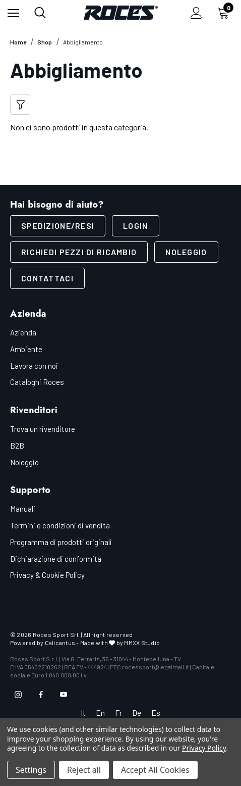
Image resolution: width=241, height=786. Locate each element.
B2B (17, 445)
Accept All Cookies (155, 769)
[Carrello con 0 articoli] (225, 13)
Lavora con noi (34, 365)
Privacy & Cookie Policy (47, 574)
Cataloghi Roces (37, 381)
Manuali (22, 508)
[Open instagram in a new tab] (18, 694)
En (100, 712)
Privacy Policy (204, 748)
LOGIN (135, 225)
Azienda (23, 332)
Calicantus (60, 642)
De (136, 712)
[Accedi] (196, 13)
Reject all (84, 769)
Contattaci (47, 278)
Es (155, 712)
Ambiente (26, 349)
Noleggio (186, 252)
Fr (118, 712)
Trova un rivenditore (42, 428)
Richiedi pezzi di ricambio (79, 252)
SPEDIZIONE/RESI (57, 225)
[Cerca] (40, 13)
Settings (31, 769)
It (83, 712)
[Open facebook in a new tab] (41, 694)
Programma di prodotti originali (61, 542)
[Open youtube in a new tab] (63, 694)
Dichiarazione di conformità (55, 558)
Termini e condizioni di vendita (60, 525)
